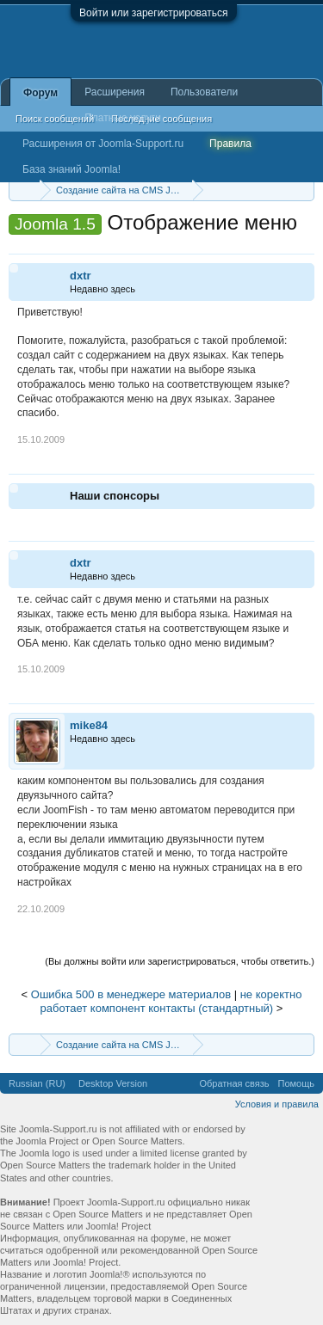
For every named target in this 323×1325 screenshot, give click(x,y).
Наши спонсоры (114, 495)
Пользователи (204, 92)
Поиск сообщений (55, 118)
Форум (40, 93)
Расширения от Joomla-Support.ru (102, 144)
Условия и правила (277, 1104)
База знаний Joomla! (71, 169)
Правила (230, 144)
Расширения (114, 92)
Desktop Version (112, 1083)
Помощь (296, 1083)
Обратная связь (234, 1083)
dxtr (80, 275)
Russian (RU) (37, 1083)
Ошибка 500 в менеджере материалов (131, 994)
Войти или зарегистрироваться (153, 13)
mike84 (89, 725)
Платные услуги (122, 118)
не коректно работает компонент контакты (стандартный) (171, 1001)
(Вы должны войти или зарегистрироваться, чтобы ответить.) (179, 961)
